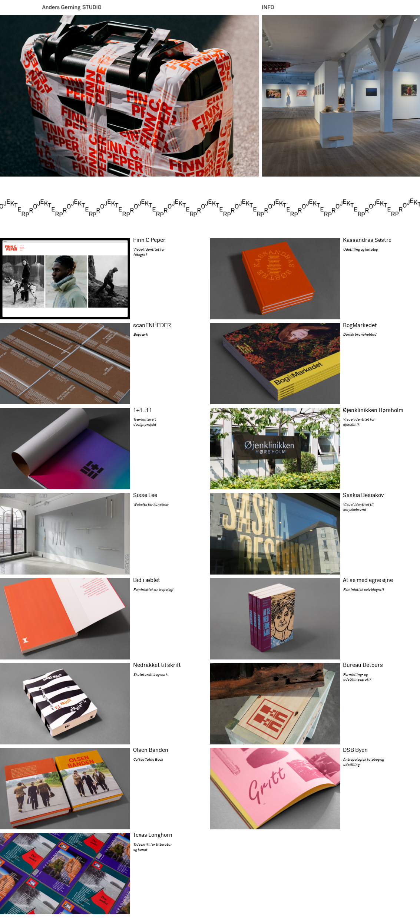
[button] (129, 96)
